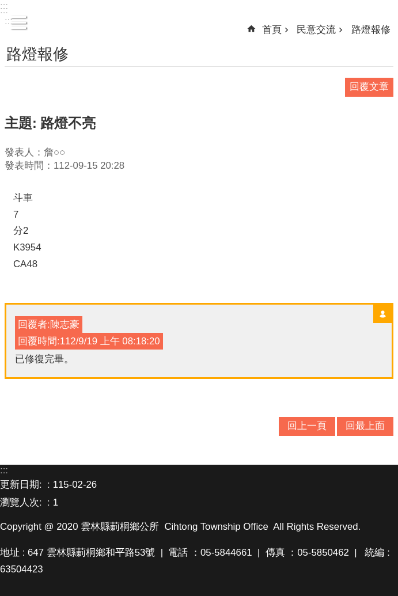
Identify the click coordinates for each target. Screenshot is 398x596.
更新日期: (22, 484)
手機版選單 (18, 22)
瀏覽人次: (22, 502)
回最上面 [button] (365, 425)
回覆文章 (369, 86)
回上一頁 (307, 425)
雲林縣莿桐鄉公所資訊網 (199, 24)
